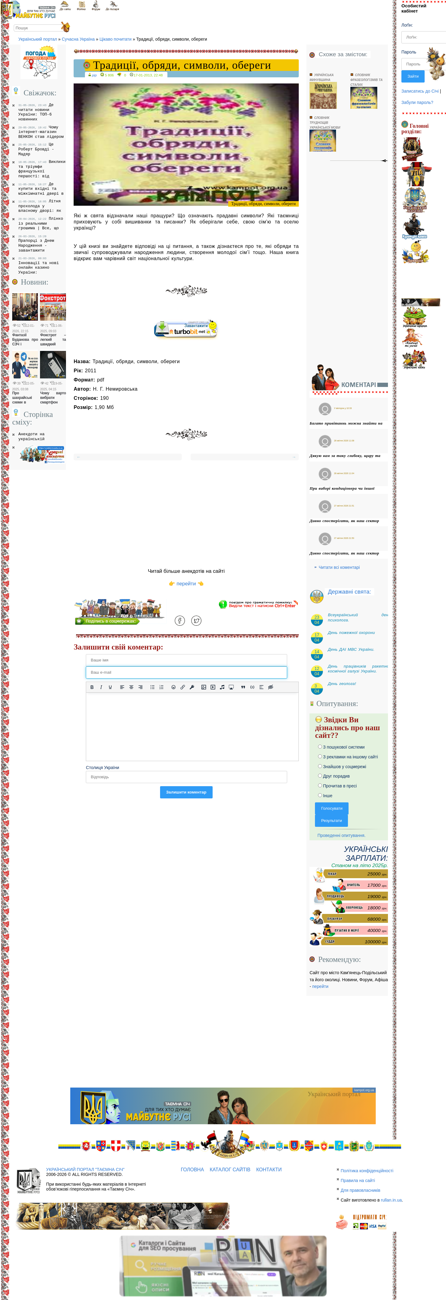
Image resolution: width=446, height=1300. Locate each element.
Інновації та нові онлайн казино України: (38, 265)
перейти (320, 986)
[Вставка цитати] (243, 687)
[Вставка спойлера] (261, 687)
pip (94, 75)
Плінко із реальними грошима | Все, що (40, 223)
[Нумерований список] (161, 687)
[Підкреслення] (110, 687)
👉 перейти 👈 (186, 584)
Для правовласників (360, 1190)
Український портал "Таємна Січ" (85, 1169)
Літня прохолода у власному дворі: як (39, 205)
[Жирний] (92, 687)
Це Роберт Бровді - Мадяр (36, 149)
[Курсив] (101, 687)
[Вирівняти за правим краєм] (140, 687)
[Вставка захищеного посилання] (191, 687)
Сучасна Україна (78, 39)
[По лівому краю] (122, 687)
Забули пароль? (417, 102)
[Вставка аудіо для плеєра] (222, 687)
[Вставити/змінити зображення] (203, 687)
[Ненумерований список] (152, 687)
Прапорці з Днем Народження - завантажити (36, 243)
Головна (192, 1169)
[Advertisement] (186, 513)
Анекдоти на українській (31, 436)
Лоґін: (407, 25)
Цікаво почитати (116, 39)
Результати (331, 820)
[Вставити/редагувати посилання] (182, 687)
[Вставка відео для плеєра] (213, 687)
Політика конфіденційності (367, 1170)
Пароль (408, 52)
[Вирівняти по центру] (131, 687)
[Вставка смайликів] (173, 687)
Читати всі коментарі (339, 567)
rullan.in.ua (391, 1200)
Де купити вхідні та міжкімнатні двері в (41, 188)
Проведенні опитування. (340, 835)
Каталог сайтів (230, 1169)
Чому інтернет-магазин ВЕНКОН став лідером (41, 131)
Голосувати (331, 808)
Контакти (269, 1169)
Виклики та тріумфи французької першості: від (41, 169)
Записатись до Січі (420, 91)
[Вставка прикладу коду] (252, 687)
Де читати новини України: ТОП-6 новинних (35, 112)
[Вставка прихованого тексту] (270, 687)
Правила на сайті (358, 1180)
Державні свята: (349, 591)
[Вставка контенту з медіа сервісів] (231, 687)
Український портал (37, 39)
